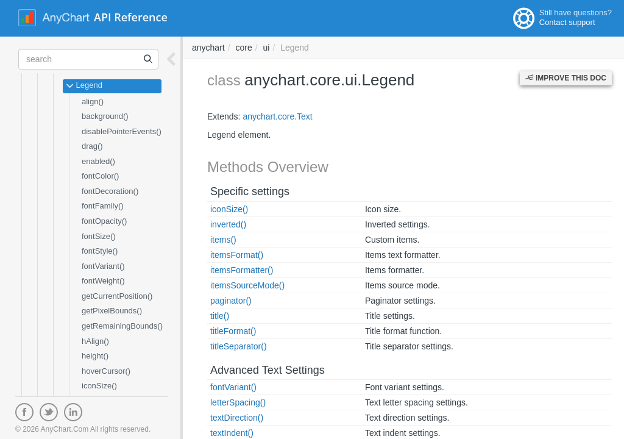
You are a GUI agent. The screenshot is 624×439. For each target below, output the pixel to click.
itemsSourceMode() (247, 285)
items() (223, 239)
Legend (84, 85)
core (243, 47)
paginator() (231, 300)
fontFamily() (103, 205)
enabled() (98, 161)
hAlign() (95, 341)
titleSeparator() (238, 346)
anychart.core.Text (277, 116)
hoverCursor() (106, 371)
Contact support (567, 22)
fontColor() (100, 175)
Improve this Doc (565, 78)
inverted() (228, 224)
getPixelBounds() (112, 310)
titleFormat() (233, 331)
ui (266, 47)
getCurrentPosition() (117, 296)
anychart (208, 47)
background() (105, 116)
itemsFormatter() (241, 270)
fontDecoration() (110, 191)
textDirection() (236, 418)
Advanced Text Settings (267, 370)
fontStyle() (100, 250)
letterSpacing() (238, 402)
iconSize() (99, 385)
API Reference (131, 17)
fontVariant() (103, 266)
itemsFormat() (236, 255)
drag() (92, 146)
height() (95, 355)
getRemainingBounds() (122, 325)
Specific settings (249, 191)
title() (219, 316)
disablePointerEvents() (121, 131)
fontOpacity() (104, 221)
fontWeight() (103, 280)
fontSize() (99, 236)
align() (93, 101)
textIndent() (232, 433)
